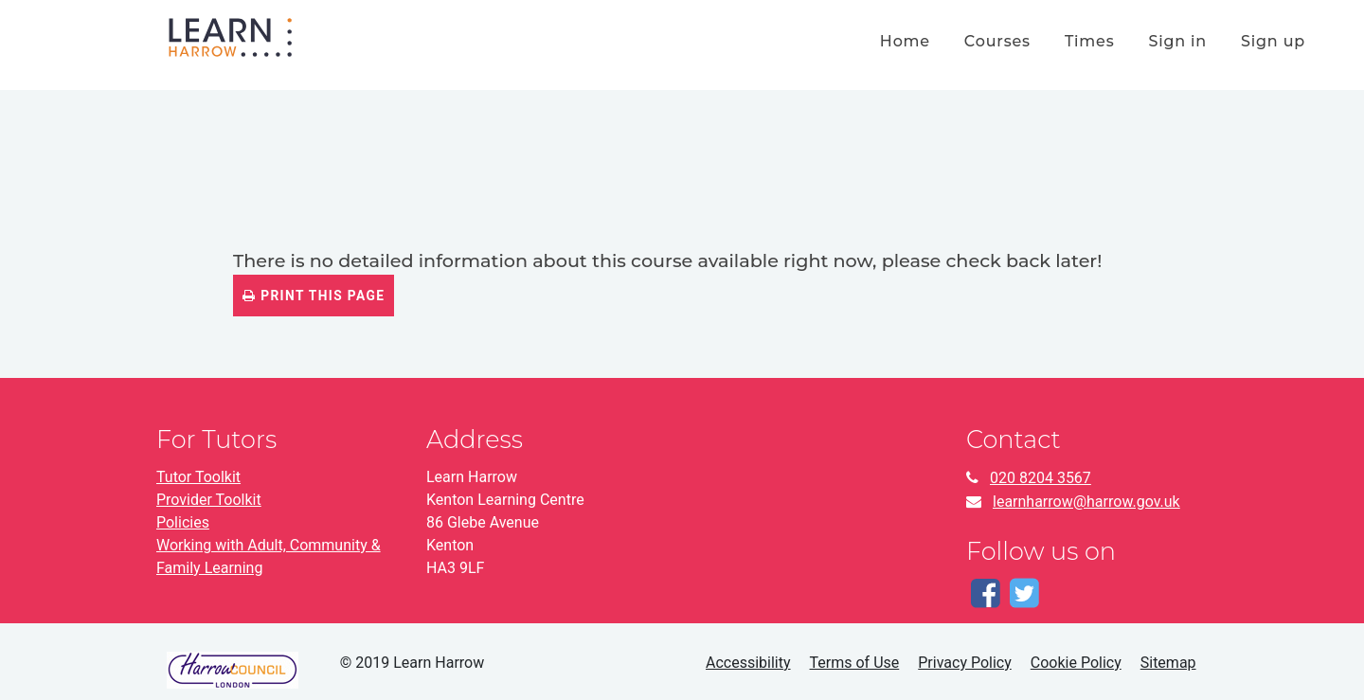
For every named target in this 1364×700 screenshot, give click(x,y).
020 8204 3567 (1040, 478)
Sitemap (1168, 663)
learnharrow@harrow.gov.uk (1086, 502)
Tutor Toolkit (198, 477)
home (905, 41)
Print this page (313, 295)
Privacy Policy (965, 663)
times (1090, 41)
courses (997, 41)
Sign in (1177, 41)
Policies (182, 522)
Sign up (1273, 41)
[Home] (230, 35)
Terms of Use (855, 663)
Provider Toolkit (208, 500)
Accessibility (748, 663)
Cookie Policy (1076, 663)
